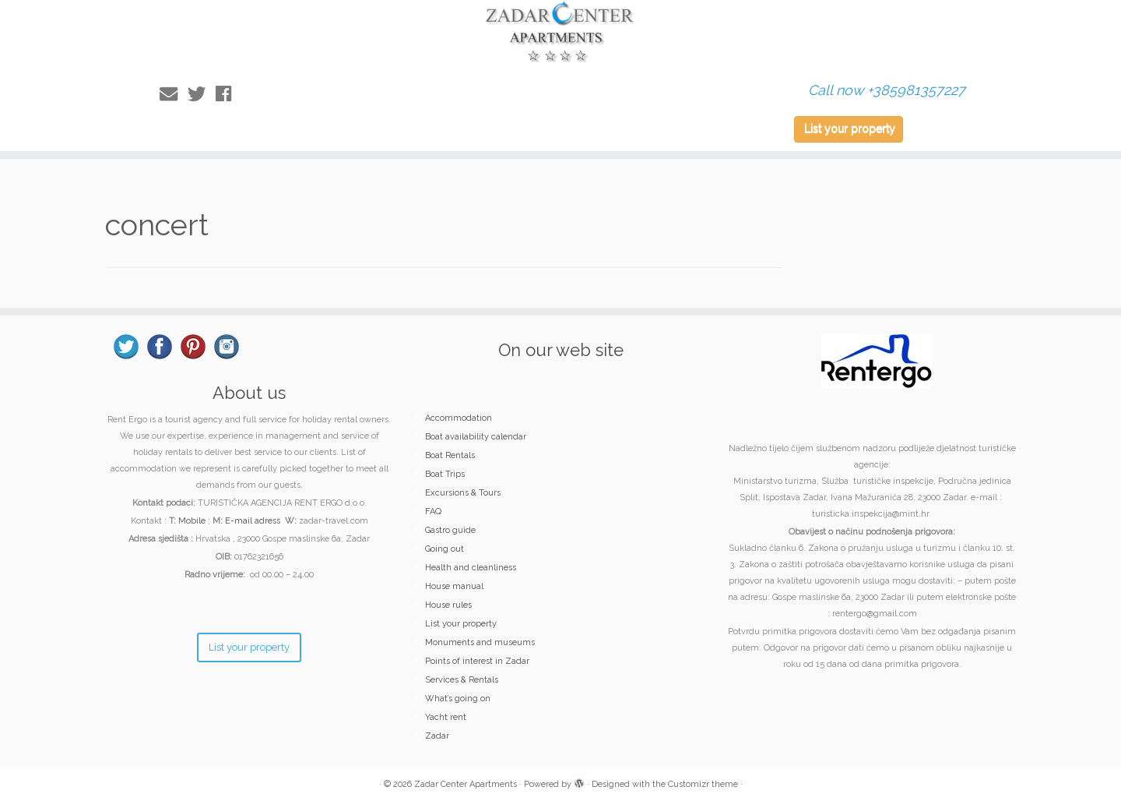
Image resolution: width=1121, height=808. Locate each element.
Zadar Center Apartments (465, 784)
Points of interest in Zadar (477, 661)
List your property (849, 128)
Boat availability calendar (475, 437)
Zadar (437, 736)
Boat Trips (445, 474)
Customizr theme (703, 784)
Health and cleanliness (470, 568)
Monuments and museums (480, 642)
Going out (444, 549)
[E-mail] (174, 93)
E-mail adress (252, 521)
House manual (454, 586)
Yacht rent (445, 717)
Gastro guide (450, 530)
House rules (448, 605)
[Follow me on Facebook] (228, 93)
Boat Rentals (450, 455)
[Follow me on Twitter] (202, 93)
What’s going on (457, 698)
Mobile (192, 521)
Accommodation (458, 418)
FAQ (433, 511)
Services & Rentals (461, 680)
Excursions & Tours (463, 493)
